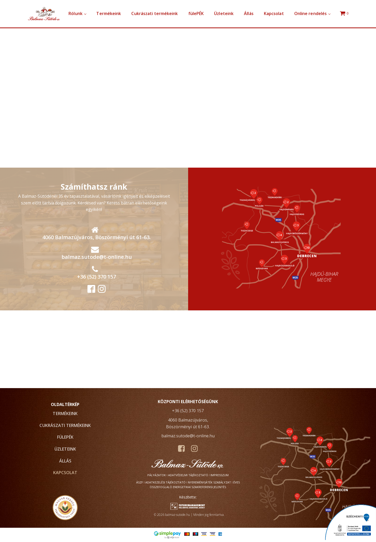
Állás (249, 13)
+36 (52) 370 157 (96, 276)
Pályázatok (156, 475)
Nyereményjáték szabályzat (209, 482)
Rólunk (76, 13)
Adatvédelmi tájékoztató (188, 475)
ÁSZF (139, 482)
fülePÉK (196, 13)
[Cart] (345, 13)
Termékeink (108, 13)
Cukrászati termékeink (154, 13)
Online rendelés (310, 13)
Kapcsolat (274, 13)
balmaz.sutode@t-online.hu (96, 256)
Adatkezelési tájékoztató (165, 482)
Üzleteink (224, 13)
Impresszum (219, 475)
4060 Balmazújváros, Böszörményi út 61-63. (96, 237)
